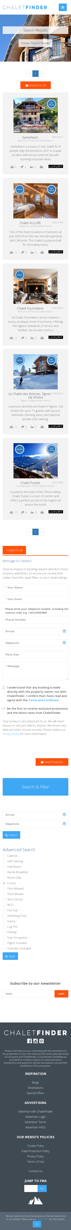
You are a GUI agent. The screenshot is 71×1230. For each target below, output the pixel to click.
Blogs (35, 1082)
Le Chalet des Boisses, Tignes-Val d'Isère (30, 395)
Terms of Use (35, 1162)
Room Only (14, 878)
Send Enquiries (52, 762)
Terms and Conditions (44, 700)
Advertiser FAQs (35, 1127)
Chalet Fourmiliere (30, 308)
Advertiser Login (35, 1117)
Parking (11, 932)
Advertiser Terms (35, 1122)
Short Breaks (15, 894)
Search (11, 835)
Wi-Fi (10, 905)
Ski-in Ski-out (15, 899)
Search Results (40, 43)
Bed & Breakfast (17, 872)
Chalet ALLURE (30, 223)
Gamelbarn (30, 137)
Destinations (36, 1088)
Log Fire (12, 927)
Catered (12, 856)
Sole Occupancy (17, 937)
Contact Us (35, 1171)
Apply (10, 956)
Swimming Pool (16, 916)
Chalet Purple (30, 483)
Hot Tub (12, 910)
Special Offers (35, 1093)
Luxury (11, 883)
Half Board (14, 867)
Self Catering (15, 861)
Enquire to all (36, 85)
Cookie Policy (35, 1146)
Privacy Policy (11, 734)
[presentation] (29, 747)
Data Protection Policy (35, 1151)
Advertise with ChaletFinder (35, 1111)
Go (42, 1188)
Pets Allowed (15, 888)
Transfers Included (19, 948)
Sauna (11, 921)
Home (25, 43)
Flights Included (17, 943)
